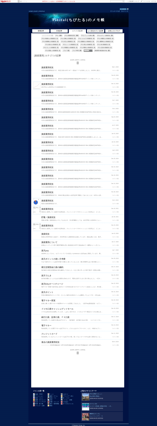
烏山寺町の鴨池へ (95, 396)
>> (133, 1)
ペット (51, 394)
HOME (31, 11)
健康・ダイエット (39, 400)
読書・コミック (53, 402)
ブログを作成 (146, 1)
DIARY (36, 11)
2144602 (123, 9)
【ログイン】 (125, 11)
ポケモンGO (93, 404)
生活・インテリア (39, 402)
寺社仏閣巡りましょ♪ (96, 394)
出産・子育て (38, 394)
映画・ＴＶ (52, 398)
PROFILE (42, 11)
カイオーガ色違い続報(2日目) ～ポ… (101, 406)
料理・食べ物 (38, 403)
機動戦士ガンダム (95, 413)
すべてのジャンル (67, 403)
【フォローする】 (115, 11)
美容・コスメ (38, 398)
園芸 (50, 405)
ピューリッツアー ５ (96, 416)
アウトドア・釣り (67, 396)
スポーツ (64, 394)
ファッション (38, 396)
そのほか (64, 402)
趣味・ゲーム (23, 1)
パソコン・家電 (66, 400)
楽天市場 (153, 1)
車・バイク (65, 398)
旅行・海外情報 (53, 403)
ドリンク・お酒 (38, 405)
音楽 (50, 400)
